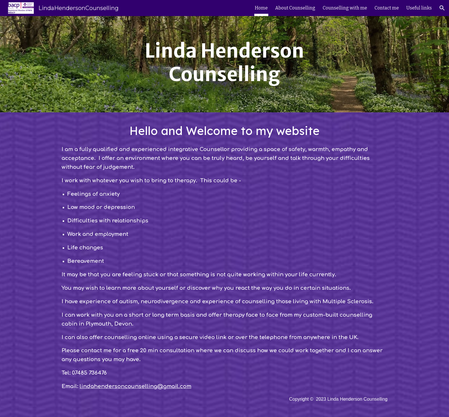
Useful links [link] (419, 8)
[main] (224, 64)
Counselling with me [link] (345, 8)
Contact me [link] (387, 8)
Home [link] (261, 8)
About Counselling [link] (295, 8)
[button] (442, 8)
